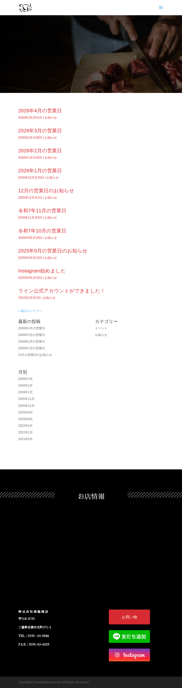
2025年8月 (25, 419)
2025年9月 (25, 412)
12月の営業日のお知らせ (46, 190)
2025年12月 (26, 398)
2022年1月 (25, 432)
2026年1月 (25, 392)
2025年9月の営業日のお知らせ (52, 251)
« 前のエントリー (30, 310)
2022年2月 (25, 425)
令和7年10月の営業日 (42, 231)
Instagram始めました (42, 271)
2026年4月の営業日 (40, 110)
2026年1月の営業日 (40, 170)
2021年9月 (25, 439)
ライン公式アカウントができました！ (61, 291)
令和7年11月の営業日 (42, 210)
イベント (101, 328)
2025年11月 (26, 405)
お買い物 (129, 617)
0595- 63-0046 (38, 636)
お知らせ (51, 117)
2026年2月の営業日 (40, 150)
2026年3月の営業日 (40, 130)
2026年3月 (25, 378)
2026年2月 (25, 385)
